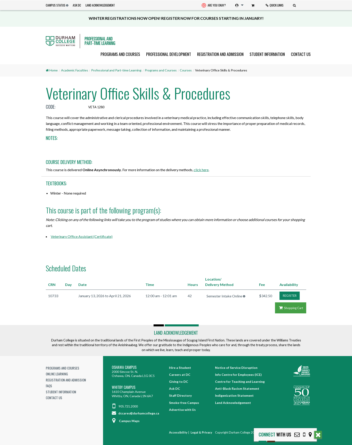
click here (201, 170)
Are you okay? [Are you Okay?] (214, 5)
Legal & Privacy (201, 432)
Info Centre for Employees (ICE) (238, 374)
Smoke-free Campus (184, 403)
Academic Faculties (74, 70)
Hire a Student (180, 368)
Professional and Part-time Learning (116, 70)
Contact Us (301, 54)
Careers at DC (179, 374)
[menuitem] (214, 5)
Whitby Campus (123, 387)
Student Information (267, 54)
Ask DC (77, 5)
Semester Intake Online (224, 296)
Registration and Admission (220, 54)
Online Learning (57, 373)
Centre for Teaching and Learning (240, 381)
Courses (186, 70)
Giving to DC (178, 381)
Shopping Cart (290, 308)
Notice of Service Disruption (236, 368)
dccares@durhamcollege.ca (135, 413)
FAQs (49, 385)
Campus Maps (126, 421)
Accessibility (178, 432)
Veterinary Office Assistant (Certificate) (81, 236)
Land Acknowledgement (100, 5)
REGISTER (290, 295)
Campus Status (55, 5)
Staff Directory (180, 395)
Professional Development (168, 54)
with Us (275, 434)
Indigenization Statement (234, 395)
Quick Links (275, 5)
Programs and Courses (120, 54)
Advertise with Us (182, 410)
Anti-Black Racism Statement (237, 388)
